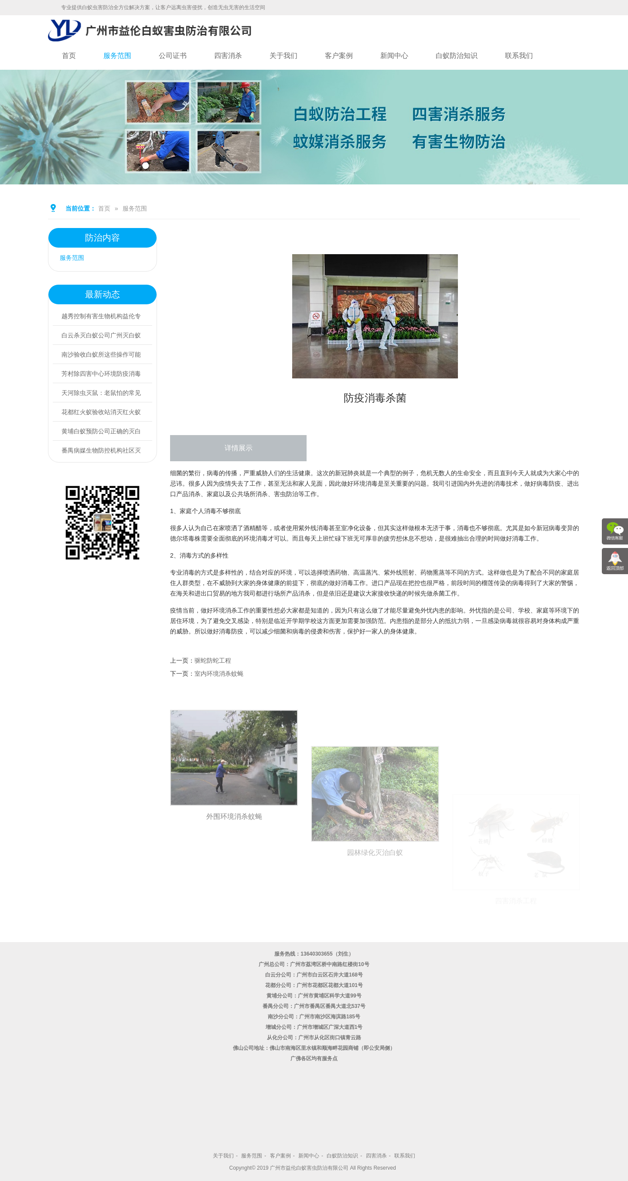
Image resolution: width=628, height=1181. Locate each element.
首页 (69, 55)
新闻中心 (394, 55)
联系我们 (519, 55)
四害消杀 (228, 55)
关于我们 (283, 55)
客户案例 (339, 55)
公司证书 (173, 55)
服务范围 (117, 55)
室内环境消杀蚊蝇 (219, 673)
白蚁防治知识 (457, 55)
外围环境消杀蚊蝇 (234, 907)
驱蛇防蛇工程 (213, 660)
